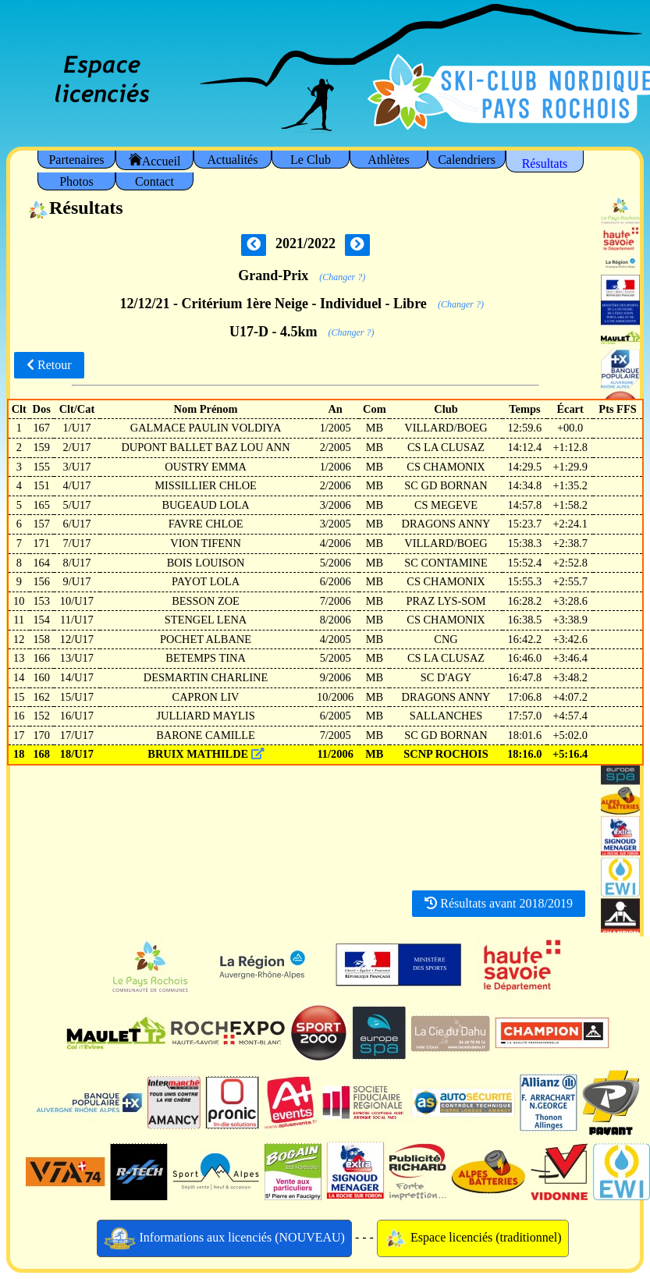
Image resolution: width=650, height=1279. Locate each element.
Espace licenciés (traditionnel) (473, 1238)
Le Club (310, 159)
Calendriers (466, 159)
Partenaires (76, 159)
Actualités (233, 159)
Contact (154, 181)
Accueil (155, 160)
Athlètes (388, 159)
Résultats (545, 163)
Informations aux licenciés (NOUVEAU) (224, 1238)
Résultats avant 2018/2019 (498, 903)
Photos (76, 181)
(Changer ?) (342, 277)
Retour (49, 364)
